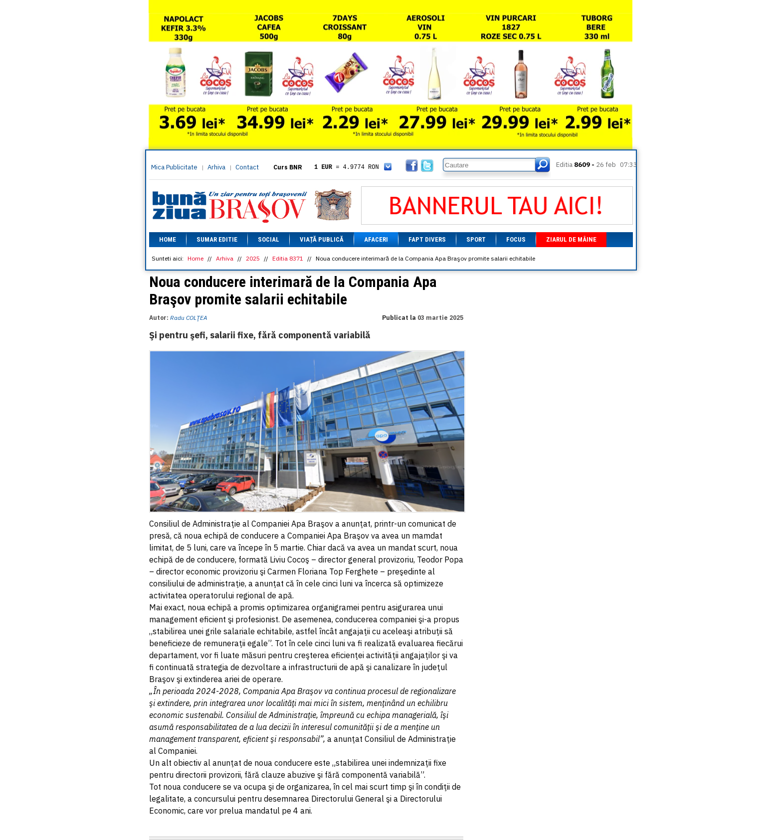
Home (167, 239)
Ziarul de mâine (571, 239)
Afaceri (376, 239)
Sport (476, 239)
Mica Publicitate (174, 167)
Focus (516, 239)
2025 (253, 258)
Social (268, 239)
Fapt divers (427, 239)
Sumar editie (216, 239)
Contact (247, 167)
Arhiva (216, 167)
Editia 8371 (287, 258)
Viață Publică (322, 239)
